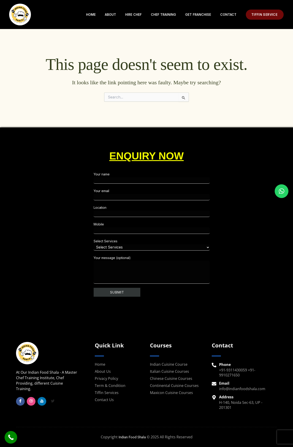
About (110, 14)
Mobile (189, 228)
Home (91, 14)
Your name (189, 178)
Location (189, 211)
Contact (228, 14)
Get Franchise (198, 14)
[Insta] (31, 401)
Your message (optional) (189, 270)
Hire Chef (133, 14)
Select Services (189, 245)
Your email (189, 194)
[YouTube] (42, 401)
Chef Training (163, 14)
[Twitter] (52, 401)
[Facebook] (20, 401)
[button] (265, 14)
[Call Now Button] (11, 437)
